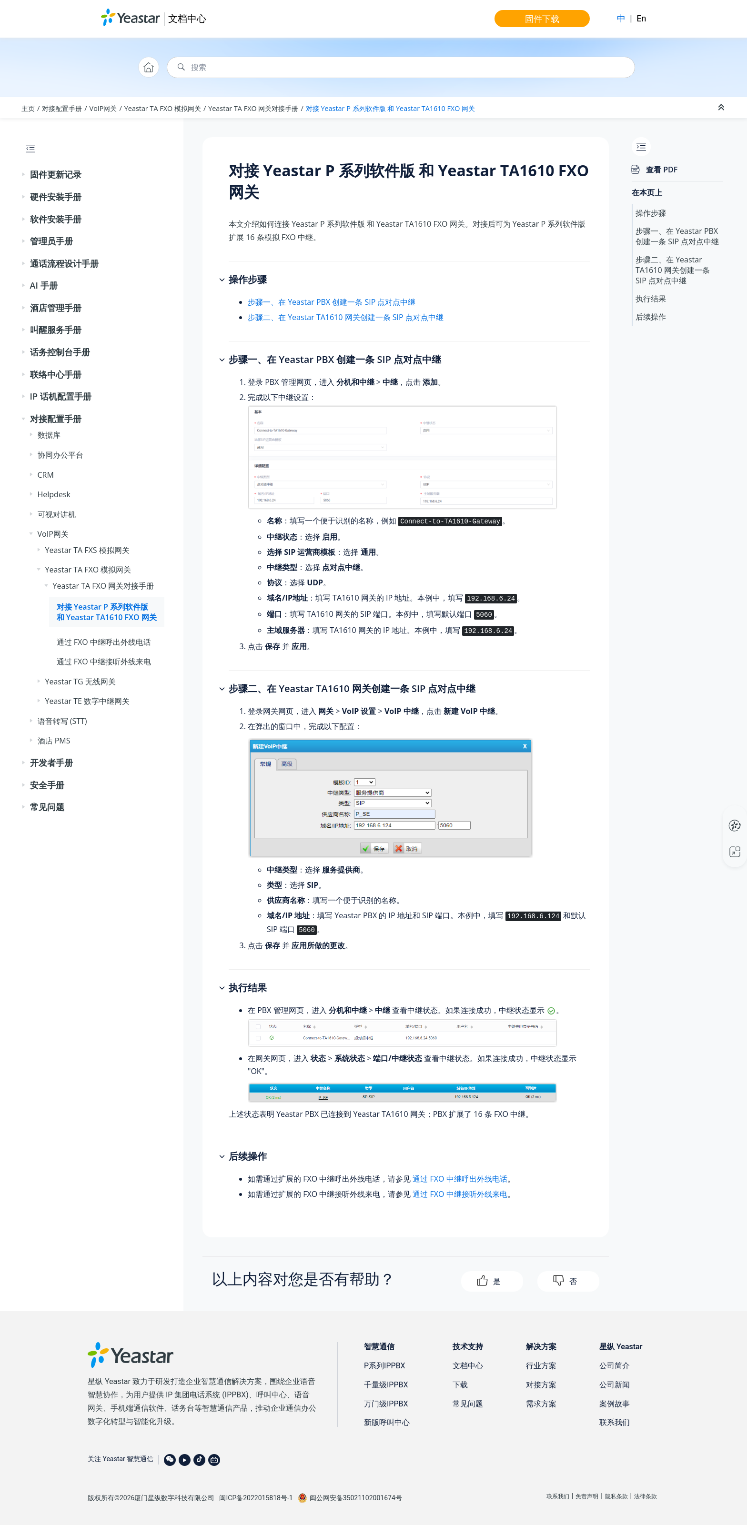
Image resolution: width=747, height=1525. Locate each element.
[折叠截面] (722, 107)
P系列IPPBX (384, 1365)
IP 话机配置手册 (60, 396)
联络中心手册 (55, 374)
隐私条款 (616, 1496)
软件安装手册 (55, 219)
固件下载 (542, 18)
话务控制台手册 (60, 352)
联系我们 (614, 1422)
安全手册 (47, 785)
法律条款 (645, 1496)
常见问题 (47, 807)
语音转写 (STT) (62, 721)
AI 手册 (44, 285)
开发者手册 (51, 762)
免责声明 (586, 1496)
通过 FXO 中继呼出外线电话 (104, 642)
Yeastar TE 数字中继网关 (87, 701)
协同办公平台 (60, 455)
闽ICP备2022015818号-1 (256, 1498)
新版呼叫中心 (387, 1422)
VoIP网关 (103, 108)
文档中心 (187, 18)
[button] (24, 175)
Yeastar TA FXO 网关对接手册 (253, 108)
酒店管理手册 (55, 307)
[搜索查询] (401, 67)
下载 (460, 1384)
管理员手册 (51, 241)
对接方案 (541, 1384)
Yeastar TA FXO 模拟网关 (162, 108)
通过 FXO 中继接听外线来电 (104, 661)
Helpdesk (54, 494)
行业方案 (541, 1365)
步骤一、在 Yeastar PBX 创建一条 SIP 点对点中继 (331, 302)
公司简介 (614, 1365)
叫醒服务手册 (55, 329)
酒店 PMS (54, 740)
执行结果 (651, 298)
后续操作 (651, 316)
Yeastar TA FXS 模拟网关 (87, 550)
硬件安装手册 (55, 196)
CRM (46, 475)
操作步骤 (651, 213)
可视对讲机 (57, 514)
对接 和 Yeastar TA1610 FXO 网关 (390, 108)
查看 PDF (661, 169)
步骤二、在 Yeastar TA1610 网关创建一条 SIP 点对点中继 (346, 317)
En (641, 18)
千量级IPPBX (386, 1384)
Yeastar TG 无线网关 (80, 681)
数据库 (49, 435)
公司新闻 (614, 1384)
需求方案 (541, 1403)
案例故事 (614, 1403)
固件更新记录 (55, 174)
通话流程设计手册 (64, 263)
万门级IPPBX (386, 1403)
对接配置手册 (62, 108)
